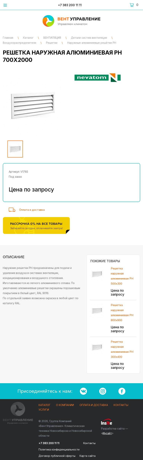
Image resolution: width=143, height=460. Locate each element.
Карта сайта (88, 455)
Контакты (121, 405)
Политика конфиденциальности (59, 449)
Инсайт (107, 433)
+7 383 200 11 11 (70, 5)
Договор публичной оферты (57, 455)
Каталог (44, 405)
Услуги (44, 409)
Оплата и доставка (32, 210)
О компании (65, 405)
